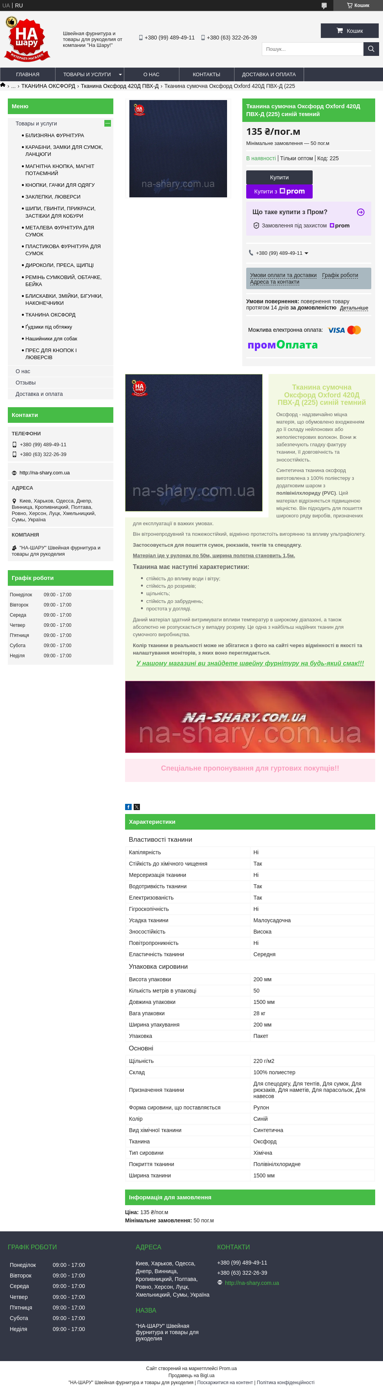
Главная (27, 74)
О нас (151, 74)
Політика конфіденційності (286, 1382)
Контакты (206, 74)
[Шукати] (371, 49)
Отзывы (26, 382)
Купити (279, 177)
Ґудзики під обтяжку (48, 327)
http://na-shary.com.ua (45, 473)
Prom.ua (228, 1368)
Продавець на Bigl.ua (191, 1375)
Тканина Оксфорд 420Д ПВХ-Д (120, 86)
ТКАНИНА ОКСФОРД (48, 86)
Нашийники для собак (51, 339)
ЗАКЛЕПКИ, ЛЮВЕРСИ (53, 197)
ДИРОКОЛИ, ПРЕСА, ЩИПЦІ (59, 265)
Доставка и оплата (269, 74)
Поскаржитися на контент (225, 1382)
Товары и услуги (87, 74)
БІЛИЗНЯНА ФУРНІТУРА (54, 135)
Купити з (279, 191)
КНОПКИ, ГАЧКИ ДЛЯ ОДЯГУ (60, 185)
